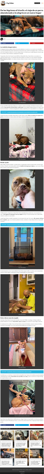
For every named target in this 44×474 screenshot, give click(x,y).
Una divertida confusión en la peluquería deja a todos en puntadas (19, 371)
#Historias (37, 3)
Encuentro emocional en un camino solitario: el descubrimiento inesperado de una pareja (23, 224)
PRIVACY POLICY (22, 469)
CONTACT (30, 469)
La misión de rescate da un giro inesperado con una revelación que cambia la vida (22, 112)
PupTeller (10, 3)
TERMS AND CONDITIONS (16, 469)
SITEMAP (27, 469)
